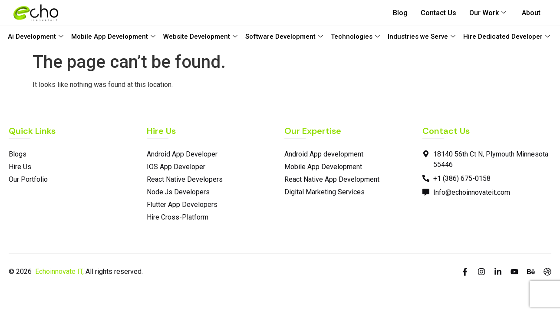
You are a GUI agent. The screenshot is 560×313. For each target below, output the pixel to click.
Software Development (284, 36)
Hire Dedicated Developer (506, 36)
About (531, 13)
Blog (400, 13)
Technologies (355, 36)
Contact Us (438, 13)
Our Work (487, 12)
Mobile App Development (113, 36)
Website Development (200, 36)
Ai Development (35, 36)
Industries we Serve (421, 36)
